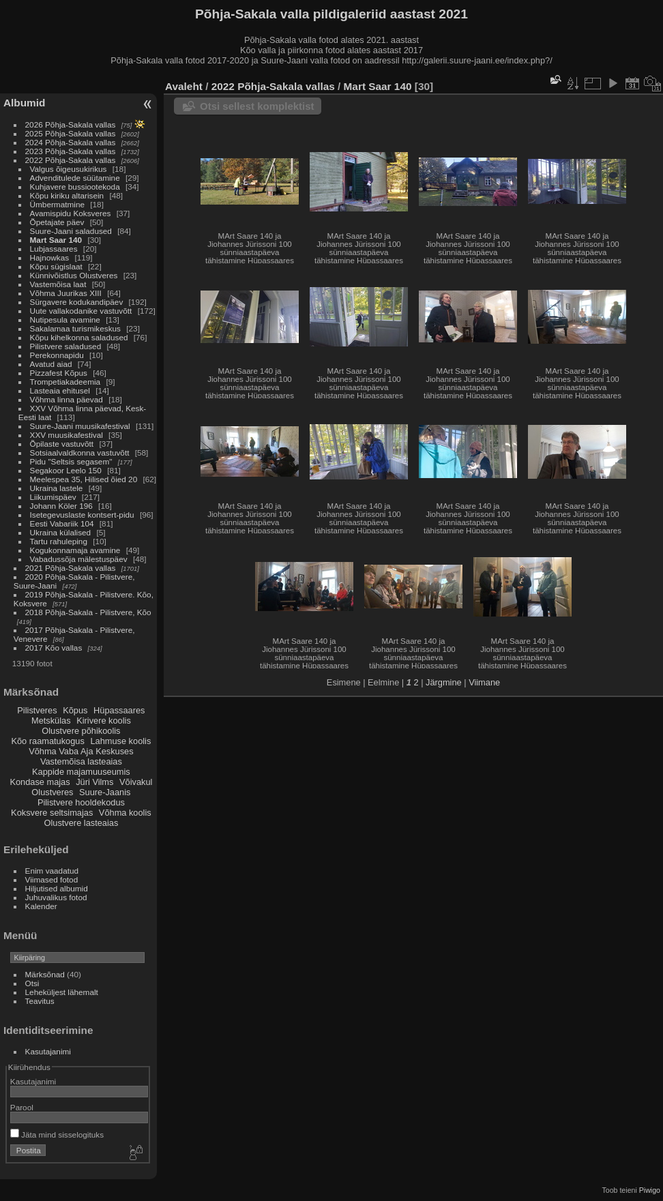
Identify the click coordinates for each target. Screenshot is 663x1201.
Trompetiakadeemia (65, 381)
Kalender (41, 906)
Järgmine (444, 682)
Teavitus (40, 1000)
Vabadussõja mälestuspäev (79, 558)
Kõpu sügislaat (56, 266)
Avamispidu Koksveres (70, 213)
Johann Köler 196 (61, 505)
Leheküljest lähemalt (61, 992)
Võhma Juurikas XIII (66, 292)
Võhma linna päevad (66, 399)
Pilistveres (37, 710)
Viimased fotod (51, 879)
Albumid (24, 102)
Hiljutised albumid (56, 888)
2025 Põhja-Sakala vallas (70, 133)
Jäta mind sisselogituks (57, 1134)
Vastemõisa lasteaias (81, 761)
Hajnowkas (50, 257)
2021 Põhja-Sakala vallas (70, 567)
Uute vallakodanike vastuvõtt (81, 310)
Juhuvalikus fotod (56, 897)
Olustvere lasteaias (81, 823)
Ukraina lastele (57, 488)
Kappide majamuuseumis (81, 772)
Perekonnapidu (57, 355)
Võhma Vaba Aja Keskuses (81, 751)
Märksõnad (45, 974)
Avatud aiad (51, 363)
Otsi (32, 983)
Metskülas (51, 720)
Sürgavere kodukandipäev (76, 301)
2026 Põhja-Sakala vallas (70, 124)
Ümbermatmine (57, 204)
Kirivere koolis (103, 720)
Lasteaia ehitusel (60, 390)
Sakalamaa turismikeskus (75, 328)
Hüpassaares (119, 710)
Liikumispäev (54, 496)
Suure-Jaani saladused (71, 230)
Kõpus (75, 710)
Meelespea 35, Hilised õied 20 (84, 479)
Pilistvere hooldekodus (81, 802)
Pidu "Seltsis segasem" (71, 461)
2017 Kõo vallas (54, 647)
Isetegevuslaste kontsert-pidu (82, 514)
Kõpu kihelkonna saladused (79, 337)
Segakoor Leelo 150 (66, 470)
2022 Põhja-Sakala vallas (70, 159)
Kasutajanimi (48, 1051)
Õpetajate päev (57, 222)
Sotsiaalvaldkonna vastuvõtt (80, 452)
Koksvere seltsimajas (52, 812)
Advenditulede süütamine (75, 177)
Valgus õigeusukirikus (68, 168)
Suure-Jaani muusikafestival (80, 425)
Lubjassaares (54, 248)
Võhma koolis (125, 812)
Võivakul (135, 782)
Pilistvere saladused (66, 346)
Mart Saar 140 (56, 239)
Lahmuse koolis (120, 741)
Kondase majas (40, 782)
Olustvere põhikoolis (81, 731)
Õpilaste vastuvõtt (62, 443)
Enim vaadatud (52, 870)
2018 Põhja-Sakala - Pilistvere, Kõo (88, 612)
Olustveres (52, 792)
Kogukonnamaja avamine (75, 550)
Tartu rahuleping (58, 541)
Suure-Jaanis (104, 792)
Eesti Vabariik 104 (62, 523)
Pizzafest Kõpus (58, 372)
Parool (21, 1107)
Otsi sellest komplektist (257, 106)
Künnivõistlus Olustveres (74, 275)
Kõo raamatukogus (47, 741)
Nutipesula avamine (66, 319)
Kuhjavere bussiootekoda (75, 186)
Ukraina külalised (60, 532)
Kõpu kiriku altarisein (67, 195)
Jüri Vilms (94, 782)
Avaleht (184, 86)
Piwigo (649, 1190)
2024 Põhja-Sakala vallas (70, 142)
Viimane (484, 682)
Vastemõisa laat (58, 284)
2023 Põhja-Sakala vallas (70, 151)
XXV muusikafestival (66, 434)
